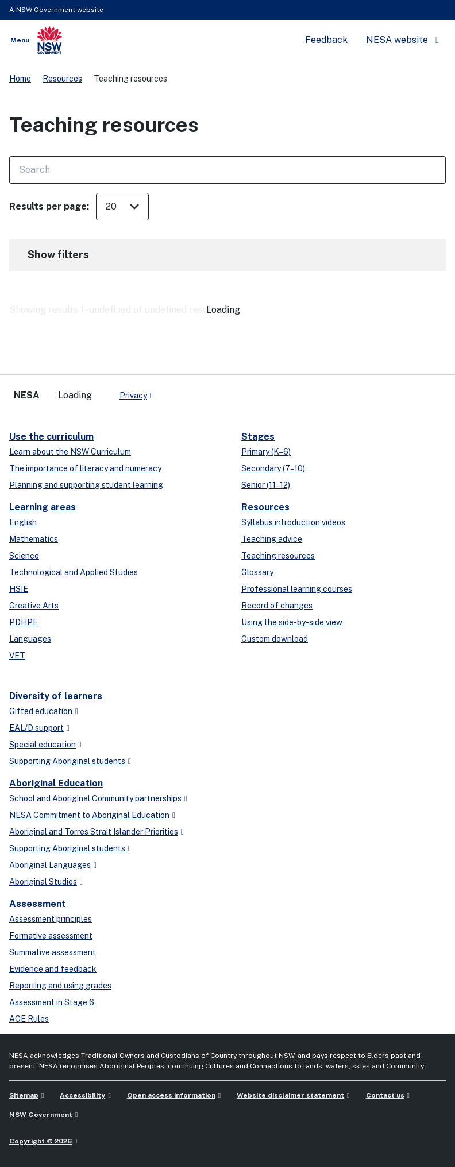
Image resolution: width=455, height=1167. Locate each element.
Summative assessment (52, 952)
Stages (258, 436)
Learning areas (42, 507)
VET (17, 655)
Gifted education (40, 711)
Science (24, 555)
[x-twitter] (174, 391)
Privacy (133, 395)
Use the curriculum (51, 436)
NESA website (397, 39)
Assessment (37, 903)
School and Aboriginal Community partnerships (95, 798)
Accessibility (82, 1095)
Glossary (257, 572)
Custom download (274, 638)
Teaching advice (271, 539)
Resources (62, 78)
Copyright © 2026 (40, 1141)
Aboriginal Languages (50, 865)
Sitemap (23, 1095)
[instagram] (209, 391)
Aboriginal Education (56, 783)
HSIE (18, 589)
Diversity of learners (55, 696)
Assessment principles (50, 919)
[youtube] (197, 391)
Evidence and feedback (53, 969)
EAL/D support (36, 727)
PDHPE (23, 622)
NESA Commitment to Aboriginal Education (89, 815)
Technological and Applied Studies (73, 572)
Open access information (171, 1095)
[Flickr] (220, 391)
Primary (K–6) (266, 451)
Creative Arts (34, 605)
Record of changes (277, 605)
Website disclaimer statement (290, 1095)
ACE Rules (29, 1018)
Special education (42, 744)
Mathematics (33, 539)
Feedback (326, 39)
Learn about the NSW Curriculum (70, 451)
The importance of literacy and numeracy (85, 468)
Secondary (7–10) (273, 468)
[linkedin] (186, 391)
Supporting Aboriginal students (67, 761)
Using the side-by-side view (291, 622)
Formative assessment (50, 935)
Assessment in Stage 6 (51, 1002)
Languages (30, 638)
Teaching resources (278, 555)
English (23, 522)
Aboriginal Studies (43, 881)
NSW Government (40, 1115)
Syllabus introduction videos (293, 522)
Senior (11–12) (265, 485)
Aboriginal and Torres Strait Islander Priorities (93, 831)
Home (20, 78)
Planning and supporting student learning (86, 485)
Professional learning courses (296, 589)
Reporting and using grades (60, 985)
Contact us (385, 1095)
